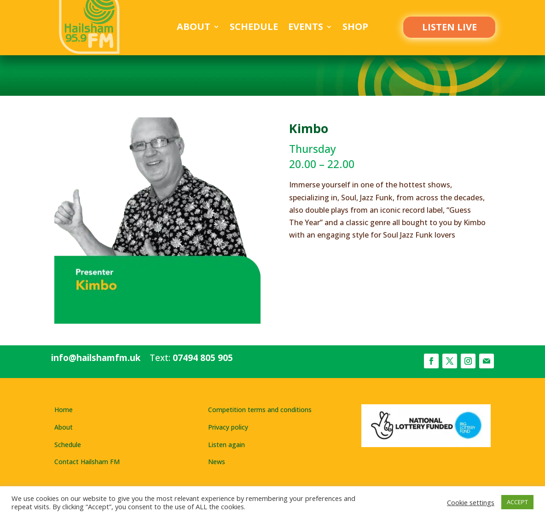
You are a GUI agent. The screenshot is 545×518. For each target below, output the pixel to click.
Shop (355, 28)
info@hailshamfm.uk (95, 358)
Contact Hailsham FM (87, 461)
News (216, 461)
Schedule (254, 28)
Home (63, 409)
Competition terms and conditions (260, 409)
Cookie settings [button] (470, 502)
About (193, 28)
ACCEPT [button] (517, 502)
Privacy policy (228, 427)
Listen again (226, 444)
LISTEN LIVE (449, 27)
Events (305, 28)
